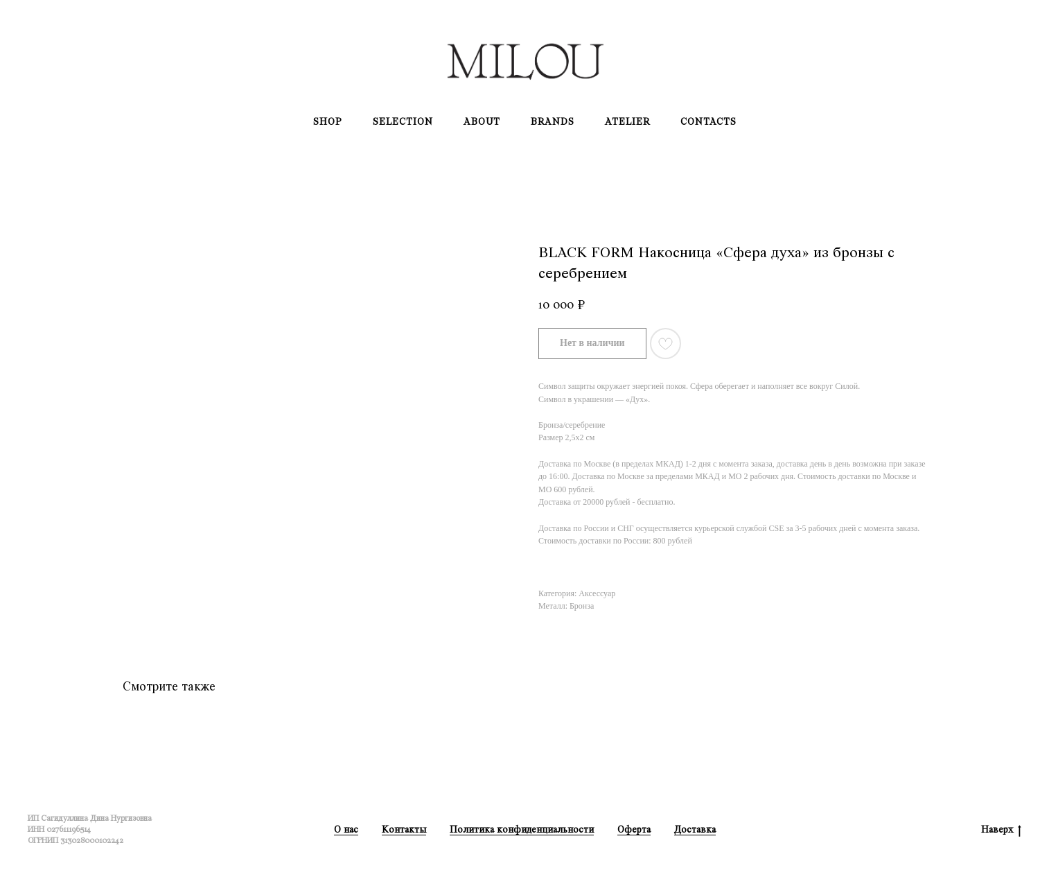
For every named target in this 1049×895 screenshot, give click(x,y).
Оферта (634, 829)
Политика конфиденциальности (522, 829)
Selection (403, 122)
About (482, 122)
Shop (327, 122)
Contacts (708, 122)
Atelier (627, 122)
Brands (552, 122)
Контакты (404, 829)
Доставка (695, 829)
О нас (346, 829)
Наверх (1001, 830)
